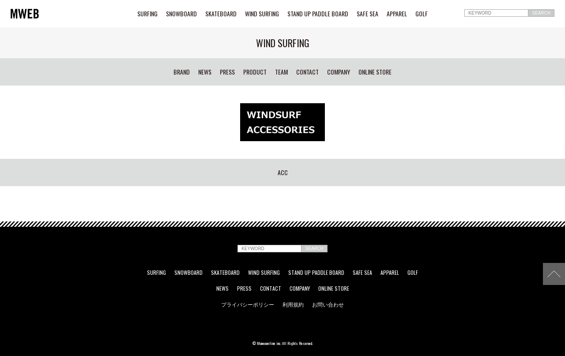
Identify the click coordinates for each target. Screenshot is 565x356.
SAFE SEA (367, 14)
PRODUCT (255, 72)
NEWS (204, 72)
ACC (283, 172)
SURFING (147, 14)
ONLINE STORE (375, 72)
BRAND (181, 72)
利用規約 (293, 304)
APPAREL (397, 14)
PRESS (227, 72)
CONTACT (307, 72)
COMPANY (338, 72)
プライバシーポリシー (247, 304)
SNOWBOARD (181, 14)
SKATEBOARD (221, 14)
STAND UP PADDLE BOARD (317, 14)
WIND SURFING (262, 14)
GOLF (421, 14)
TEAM (281, 72)
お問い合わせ (328, 304)
